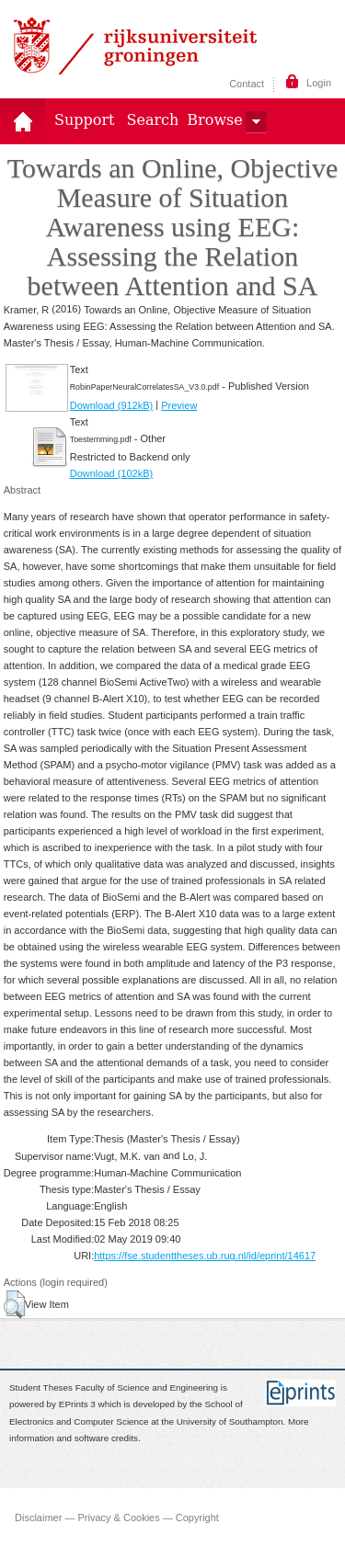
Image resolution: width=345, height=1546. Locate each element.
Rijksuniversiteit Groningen (135, 45)
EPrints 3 (77, 1405)
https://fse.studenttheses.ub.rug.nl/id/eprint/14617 (205, 1255)
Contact (246, 83)
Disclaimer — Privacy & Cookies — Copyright (117, 1516)
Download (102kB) (112, 473)
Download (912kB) (112, 405)
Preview (179, 405)
